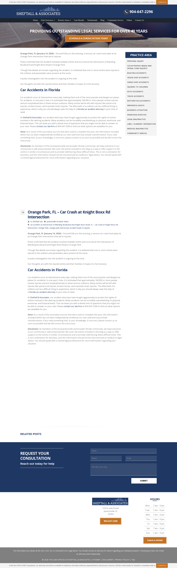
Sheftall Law (38, 221)
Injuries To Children (137, 87)
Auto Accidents (135, 91)
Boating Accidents (136, 73)
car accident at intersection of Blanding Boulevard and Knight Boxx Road (60, 225)
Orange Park (43, 228)
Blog (102, 20)
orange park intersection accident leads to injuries (69, 228)
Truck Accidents (135, 96)
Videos (129, 20)
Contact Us (139, 20)
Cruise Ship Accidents (138, 77)
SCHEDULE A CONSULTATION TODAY (88, 38)
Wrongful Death (135, 105)
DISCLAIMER (107, 559)
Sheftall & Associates (32, 117)
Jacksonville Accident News (57, 221)
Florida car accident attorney (91, 109)
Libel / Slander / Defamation (141, 124)
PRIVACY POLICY (122, 559)
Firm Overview (47, 20)
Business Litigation (137, 110)
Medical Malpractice (137, 128)
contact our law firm (45, 126)
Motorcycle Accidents (138, 100)
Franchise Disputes (137, 114)
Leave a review (155, 540)
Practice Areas (63, 20)
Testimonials (92, 20)
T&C (133, 559)
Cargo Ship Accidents (138, 82)
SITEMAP (96, 559)
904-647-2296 (141, 12)
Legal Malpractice (136, 119)
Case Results (79, 20)
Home (35, 20)
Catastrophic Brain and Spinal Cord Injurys (139, 66)
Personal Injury (135, 61)
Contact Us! (162, 565)
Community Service (115, 20)
